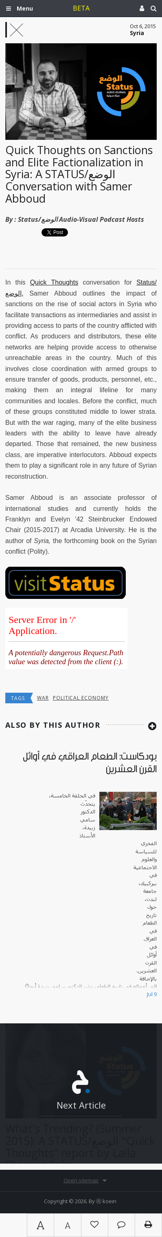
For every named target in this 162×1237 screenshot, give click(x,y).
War (43, 697)
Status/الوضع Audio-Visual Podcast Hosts (81, 219)
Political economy (81, 697)
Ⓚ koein (106, 1201)
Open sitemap (81, 1180)
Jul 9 (152, 994)
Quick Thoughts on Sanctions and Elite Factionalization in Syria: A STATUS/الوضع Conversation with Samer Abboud (79, 174)
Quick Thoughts (54, 282)
